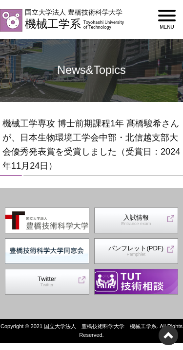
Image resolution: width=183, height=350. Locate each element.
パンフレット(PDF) (135, 251)
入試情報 (136, 220)
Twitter (47, 281)
